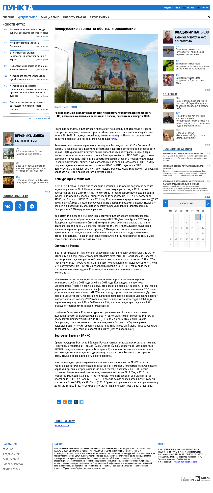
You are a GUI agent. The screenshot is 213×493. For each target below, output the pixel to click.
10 (171, 228)
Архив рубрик (99, 17)
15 (198, 228)
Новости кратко (74, 17)
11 (176, 228)
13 (187, 228)
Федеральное (27, 17)
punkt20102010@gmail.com (185, 462)
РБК (114, 138)
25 (176, 239)
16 (203, 228)
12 (181, 228)
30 (203, 239)
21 (192, 233)
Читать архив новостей (39, 118)
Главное (8, 17)
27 (187, 239)
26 (181, 239)
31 (171, 244)
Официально (50, 17)
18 (176, 233)
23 (203, 233)
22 (198, 233)
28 (192, 239)
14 (192, 228)
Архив (47, 191)
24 (171, 239)
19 (181, 233)
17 (171, 233)
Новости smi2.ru (61, 425)
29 (198, 239)
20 (187, 233)
